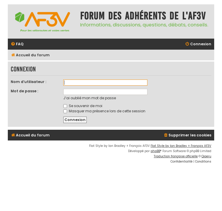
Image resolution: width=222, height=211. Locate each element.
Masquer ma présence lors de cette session (104, 111)
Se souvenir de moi (82, 105)
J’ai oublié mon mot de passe (89, 98)
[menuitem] (17, 44)
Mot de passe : (24, 91)
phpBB (155, 151)
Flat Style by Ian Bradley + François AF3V (181, 146)
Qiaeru (206, 156)
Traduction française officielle (176, 156)
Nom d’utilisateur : (28, 81)
